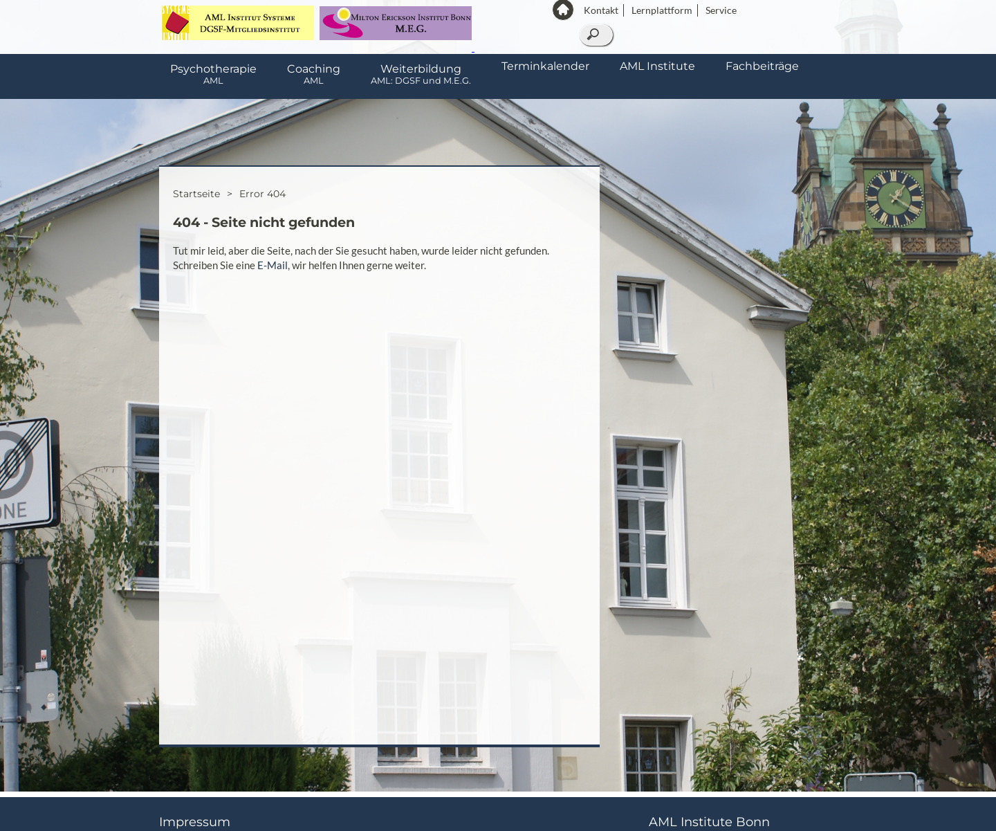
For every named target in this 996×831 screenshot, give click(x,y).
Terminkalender (545, 66)
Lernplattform (661, 10)
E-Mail (272, 265)
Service (721, 10)
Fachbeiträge (762, 66)
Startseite (196, 194)
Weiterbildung (421, 74)
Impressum (194, 822)
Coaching (313, 74)
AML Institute (657, 66)
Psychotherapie (213, 74)
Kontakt (601, 10)
